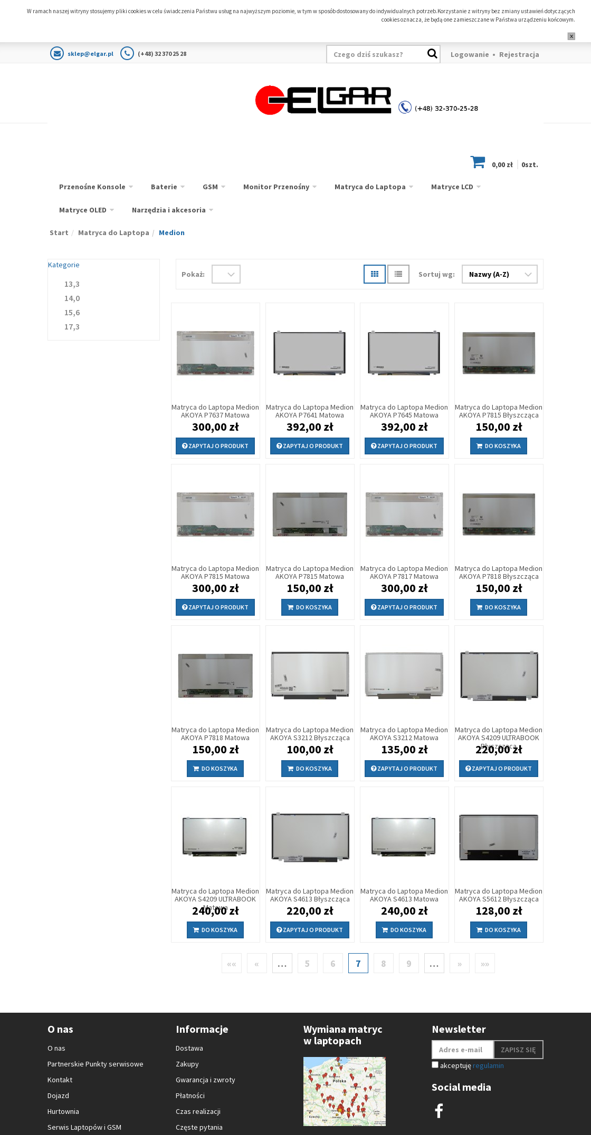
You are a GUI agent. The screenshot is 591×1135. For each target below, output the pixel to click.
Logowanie (470, 54)
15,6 (72, 312)
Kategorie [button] (64, 264)
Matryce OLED (83, 210)
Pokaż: (193, 274)
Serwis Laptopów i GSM (84, 1127)
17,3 (72, 326)
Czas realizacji (198, 1111)
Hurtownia (63, 1111)
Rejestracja (519, 54)
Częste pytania (199, 1127)
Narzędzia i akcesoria (169, 210)
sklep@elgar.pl (90, 53)
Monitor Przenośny (276, 186)
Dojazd (58, 1095)
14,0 (72, 298)
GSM (210, 186)
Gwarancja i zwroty (205, 1079)
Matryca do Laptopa (370, 186)
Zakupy (187, 1064)
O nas (56, 1048)
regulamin (488, 1065)
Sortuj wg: (436, 274)
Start (59, 232)
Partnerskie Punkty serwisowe (95, 1064)
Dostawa (189, 1048)
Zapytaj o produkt (215, 446)
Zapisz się (518, 1049)
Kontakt (59, 1079)
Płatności (190, 1095)
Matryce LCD (452, 186)
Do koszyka (498, 446)
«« (231, 963)
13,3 (72, 283)
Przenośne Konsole (92, 186)
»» (485, 963)
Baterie (164, 186)
